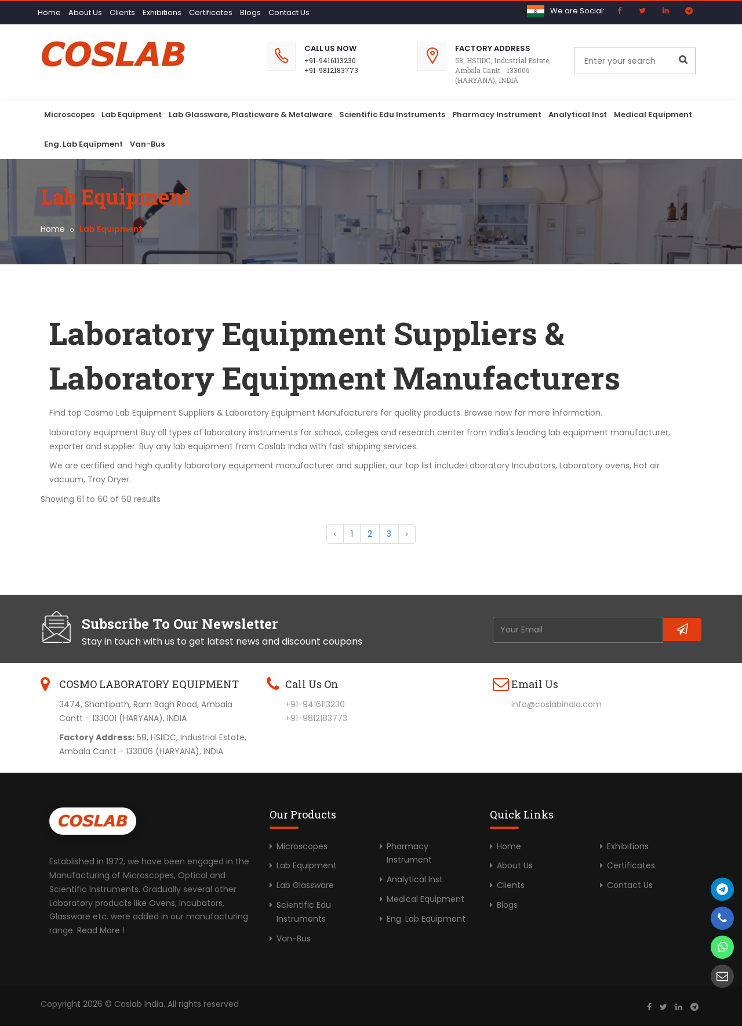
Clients (122, 12)
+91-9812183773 (331, 70)
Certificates (210, 12)
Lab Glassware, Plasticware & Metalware (250, 114)
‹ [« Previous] (335, 534)
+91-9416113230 (330, 60)
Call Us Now (330, 48)
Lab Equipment (131, 114)
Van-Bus (147, 144)
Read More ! (101, 930)
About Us (85, 12)
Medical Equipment (653, 114)
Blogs (250, 12)
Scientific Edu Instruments (392, 114)
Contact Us (289, 12)
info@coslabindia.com (556, 704)
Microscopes (69, 114)
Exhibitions (162, 12)
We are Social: (577, 10)
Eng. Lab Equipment (83, 144)
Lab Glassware (305, 885)
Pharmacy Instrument (496, 114)
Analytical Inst (577, 114)
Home (49, 12)
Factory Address (492, 48)
